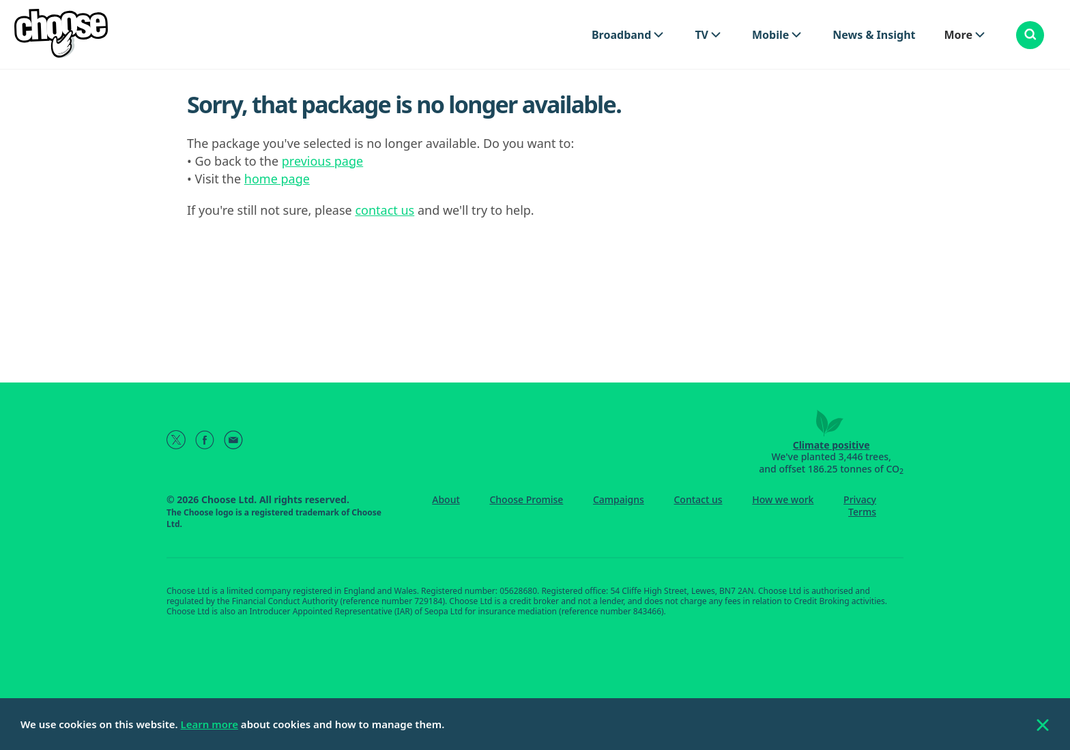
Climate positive (831, 444)
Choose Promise (526, 499)
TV (701, 35)
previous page (322, 161)
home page (277, 178)
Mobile (770, 35)
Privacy (859, 499)
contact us (384, 210)
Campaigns (618, 499)
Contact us (698, 499)
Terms (862, 511)
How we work (782, 499)
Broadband (621, 35)
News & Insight (874, 35)
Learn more (209, 724)
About (446, 499)
